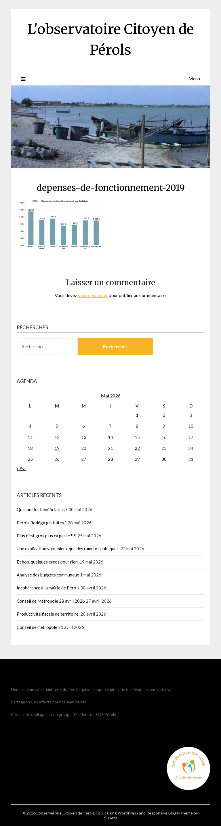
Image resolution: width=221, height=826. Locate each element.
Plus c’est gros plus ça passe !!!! (47, 535)
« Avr (21, 468)
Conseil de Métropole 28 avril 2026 (51, 601)
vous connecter (93, 295)
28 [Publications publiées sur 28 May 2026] (110, 459)
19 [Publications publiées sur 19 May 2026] (57, 448)
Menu (194, 78)
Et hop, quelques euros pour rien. (48, 561)
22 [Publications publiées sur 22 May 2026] (137, 448)
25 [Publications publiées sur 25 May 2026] (30, 459)
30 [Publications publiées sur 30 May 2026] (164, 459)
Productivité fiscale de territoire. (48, 613)
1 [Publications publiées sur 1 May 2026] (137, 415)
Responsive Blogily (163, 812)
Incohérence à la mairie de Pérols (48, 587)
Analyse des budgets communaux (48, 574)
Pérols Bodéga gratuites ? (42, 522)
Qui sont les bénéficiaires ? (42, 509)
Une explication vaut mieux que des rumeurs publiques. (68, 548)
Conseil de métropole (37, 627)
